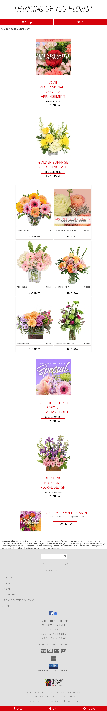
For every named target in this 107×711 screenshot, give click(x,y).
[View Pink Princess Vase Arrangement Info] (34, 263)
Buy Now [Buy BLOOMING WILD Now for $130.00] (34, 349)
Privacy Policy (36, 701)
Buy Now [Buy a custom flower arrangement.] (65, 524)
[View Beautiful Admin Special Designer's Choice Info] (53, 377)
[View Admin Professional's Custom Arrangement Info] (53, 57)
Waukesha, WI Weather (40, 697)
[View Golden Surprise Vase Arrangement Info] (53, 137)
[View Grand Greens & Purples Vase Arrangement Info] (72, 319)
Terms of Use (72, 701)
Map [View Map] (53, 708)
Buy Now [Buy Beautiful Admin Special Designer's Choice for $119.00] (53, 421)
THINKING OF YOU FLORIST (53, 10)
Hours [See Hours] (89, 708)
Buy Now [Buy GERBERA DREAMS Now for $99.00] (34, 236)
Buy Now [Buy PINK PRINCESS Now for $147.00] (34, 292)
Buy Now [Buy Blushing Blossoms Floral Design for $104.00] (53, 496)
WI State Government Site (65, 697)
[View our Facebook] (51, 614)
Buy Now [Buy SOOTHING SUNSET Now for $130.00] (72, 292)
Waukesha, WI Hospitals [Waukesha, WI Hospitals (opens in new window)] (68, 692)
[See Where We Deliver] (53, 570)
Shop (27, 22)
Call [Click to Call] (18, 708)
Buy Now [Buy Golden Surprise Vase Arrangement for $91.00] (53, 176)
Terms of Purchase (54, 701)
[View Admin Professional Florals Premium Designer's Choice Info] (72, 207)
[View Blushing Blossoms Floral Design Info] (53, 452)
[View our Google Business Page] (56, 614)
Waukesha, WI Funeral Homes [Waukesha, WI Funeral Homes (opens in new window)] (41, 692)
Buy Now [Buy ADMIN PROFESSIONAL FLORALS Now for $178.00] (72, 236)
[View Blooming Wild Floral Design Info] (34, 319)
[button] (53, 666)
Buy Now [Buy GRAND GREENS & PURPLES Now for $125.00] (72, 349)
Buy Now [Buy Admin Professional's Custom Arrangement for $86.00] (53, 105)
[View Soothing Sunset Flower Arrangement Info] (72, 263)
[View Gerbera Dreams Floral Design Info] (34, 207)
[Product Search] (54, 556)
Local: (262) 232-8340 (53, 638)
